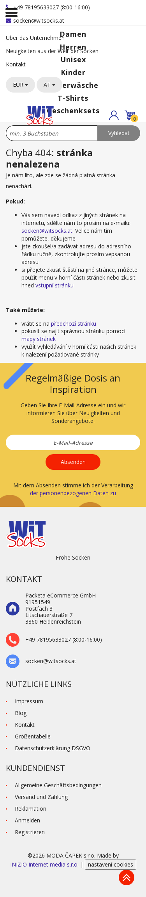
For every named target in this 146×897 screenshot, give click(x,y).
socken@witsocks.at (35, 20)
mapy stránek (38, 338)
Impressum (29, 701)
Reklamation (30, 808)
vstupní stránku (54, 285)
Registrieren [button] (30, 832)
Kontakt (16, 64)
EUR (20, 84)
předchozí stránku (73, 323)
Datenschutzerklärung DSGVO (52, 748)
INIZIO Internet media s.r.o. (45, 864)
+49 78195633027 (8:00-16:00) (48, 7)
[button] (114, 115)
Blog (20, 713)
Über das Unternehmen (35, 37)
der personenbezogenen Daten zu (73, 493)
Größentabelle (33, 736)
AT (49, 84)
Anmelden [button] (27, 820)
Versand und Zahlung (41, 797)
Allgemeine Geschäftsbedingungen (58, 785)
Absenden (73, 461)
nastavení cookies (110, 864)
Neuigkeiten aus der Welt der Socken (52, 51)
